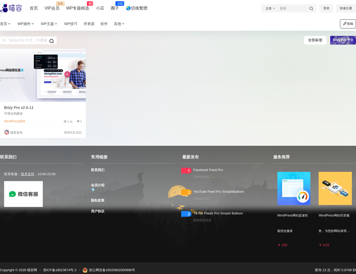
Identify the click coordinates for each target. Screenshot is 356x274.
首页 (34, 8)
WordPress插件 (15, 121)
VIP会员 (52, 6)
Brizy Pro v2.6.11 (19, 107)
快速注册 (346, 8)
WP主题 (49, 24)
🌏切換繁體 (136, 8)
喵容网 (31, 270)
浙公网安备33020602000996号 (108, 270)
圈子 (115, 6)
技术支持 (27, 174)
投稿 (348, 24)
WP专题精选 (77, 6)
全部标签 (315, 40)
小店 (100, 8)
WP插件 (26, 24)
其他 (119, 24)
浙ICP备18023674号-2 (60, 270)
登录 (326, 8)
